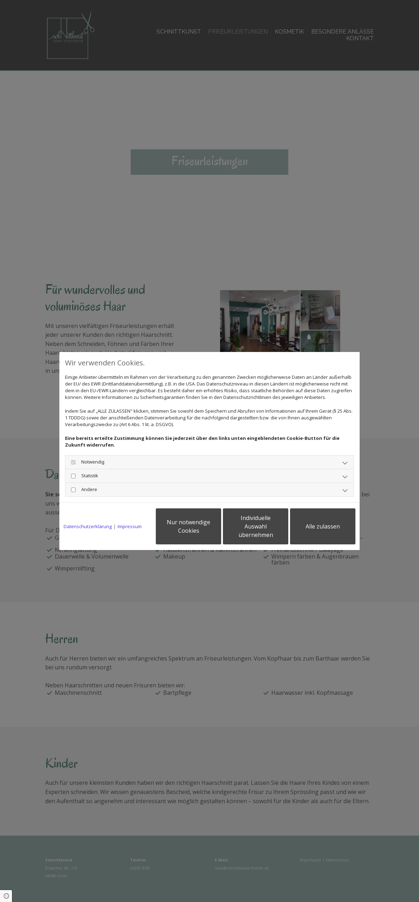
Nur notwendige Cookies (188, 526)
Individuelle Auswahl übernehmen (255, 526)
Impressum (130, 526)
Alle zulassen (323, 526)
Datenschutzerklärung (88, 526)
